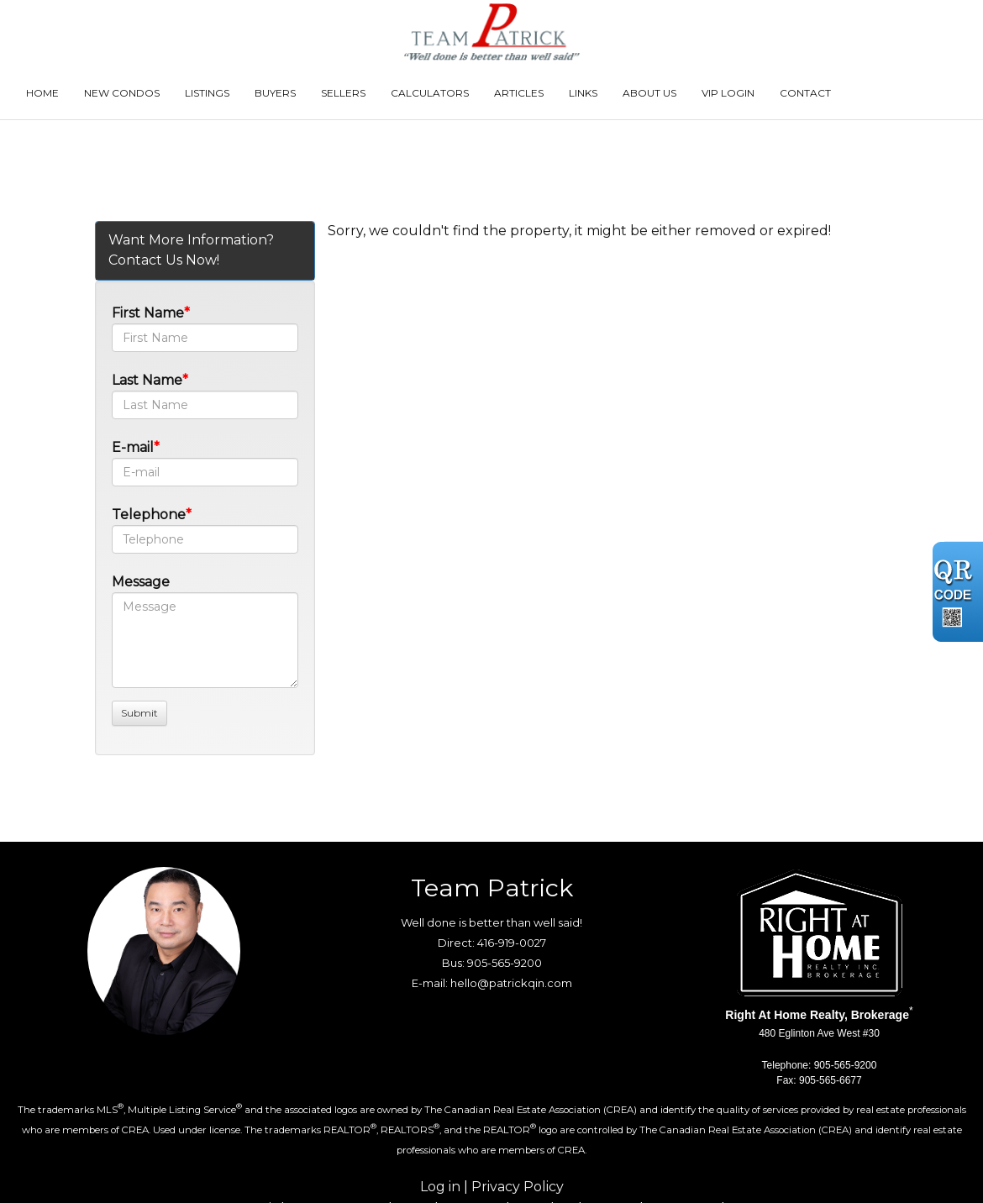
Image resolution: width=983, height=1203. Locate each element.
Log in (440, 1187)
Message (141, 582)
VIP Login (728, 93)
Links (583, 93)
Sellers (343, 93)
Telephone (149, 515)
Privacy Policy (517, 1187)
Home (42, 93)
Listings (207, 93)
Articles (519, 93)
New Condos (122, 93)
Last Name (147, 380)
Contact (805, 93)
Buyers (275, 93)
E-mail (133, 447)
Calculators (430, 93)
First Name (148, 313)
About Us (649, 93)
